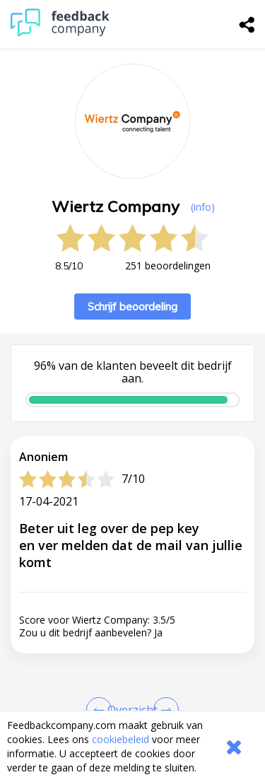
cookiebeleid (120, 739)
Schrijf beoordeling (132, 306)
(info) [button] (203, 207)
